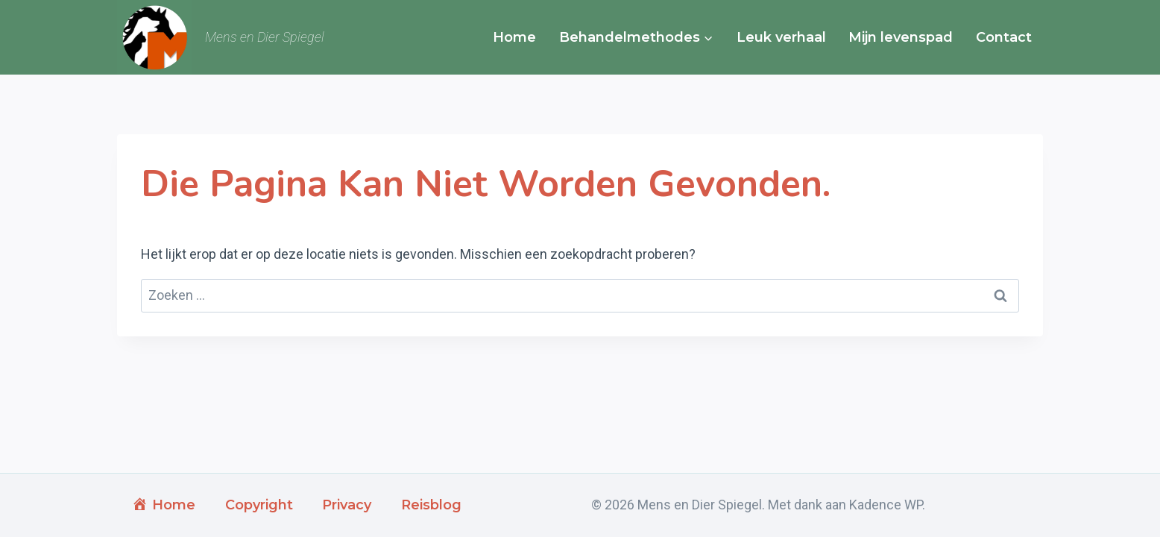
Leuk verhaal (781, 37)
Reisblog (431, 505)
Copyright (259, 505)
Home (514, 37)
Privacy (346, 505)
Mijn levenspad (900, 37)
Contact (1004, 37)
